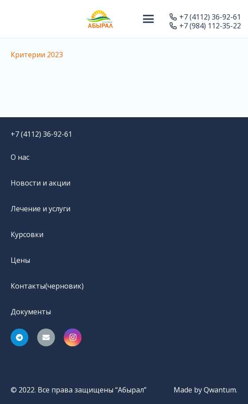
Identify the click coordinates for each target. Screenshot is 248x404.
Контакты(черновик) (47, 286)
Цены (20, 260)
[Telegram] (19, 337)
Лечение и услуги (40, 209)
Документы (31, 312)
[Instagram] (72, 337)
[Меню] (149, 19)
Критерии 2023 (37, 54)
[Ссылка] (99, 19)
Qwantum (220, 390)
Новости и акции (40, 183)
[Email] (46, 337)
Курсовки (27, 234)
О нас (20, 157)
